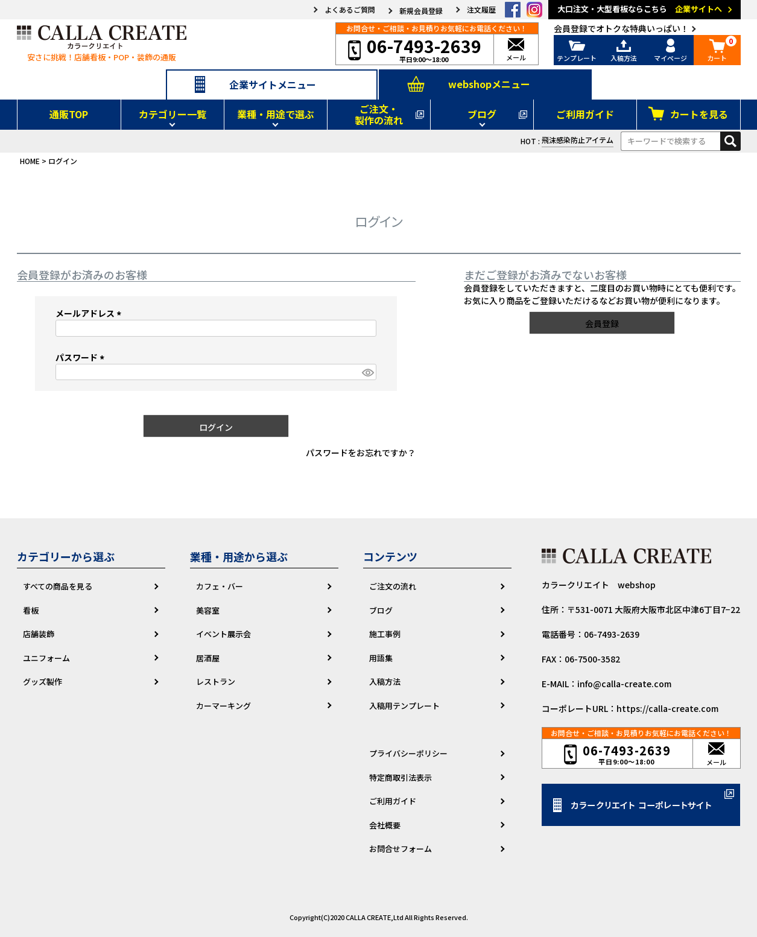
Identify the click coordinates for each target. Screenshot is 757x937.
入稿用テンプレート (404, 705)
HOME (30, 161)
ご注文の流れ (392, 586)
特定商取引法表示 (400, 777)
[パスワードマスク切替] (367, 372)
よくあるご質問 (350, 9)
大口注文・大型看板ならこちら (646, 9)
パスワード (81, 357)
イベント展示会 (223, 634)
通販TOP (68, 114)
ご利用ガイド (585, 114)
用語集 (381, 658)
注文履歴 (481, 9)
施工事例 (385, 634)
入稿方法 (623, 50)
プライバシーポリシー (408, 753)
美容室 (208, 610)
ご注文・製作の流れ (379, 114)
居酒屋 (208, 658)
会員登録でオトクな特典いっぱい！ (621, 28)
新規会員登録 (421, 10)
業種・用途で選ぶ (275, 114)
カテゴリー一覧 (172, 114)
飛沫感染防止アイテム (577, 140)
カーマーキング (223, 705)
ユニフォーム (46, 658)
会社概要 (385, 825)
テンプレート (577, 50)
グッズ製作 (42, 681)
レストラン (215, 681)
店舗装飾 (38, 634)
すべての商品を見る (57, 586)
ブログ (481, 114)
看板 (31, 610)
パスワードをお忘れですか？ (361, 452)
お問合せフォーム (400, 848)
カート (717, 50)
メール (516, 50)
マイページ (670, 50)
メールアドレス (90, 313)
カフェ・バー (219, 586)
